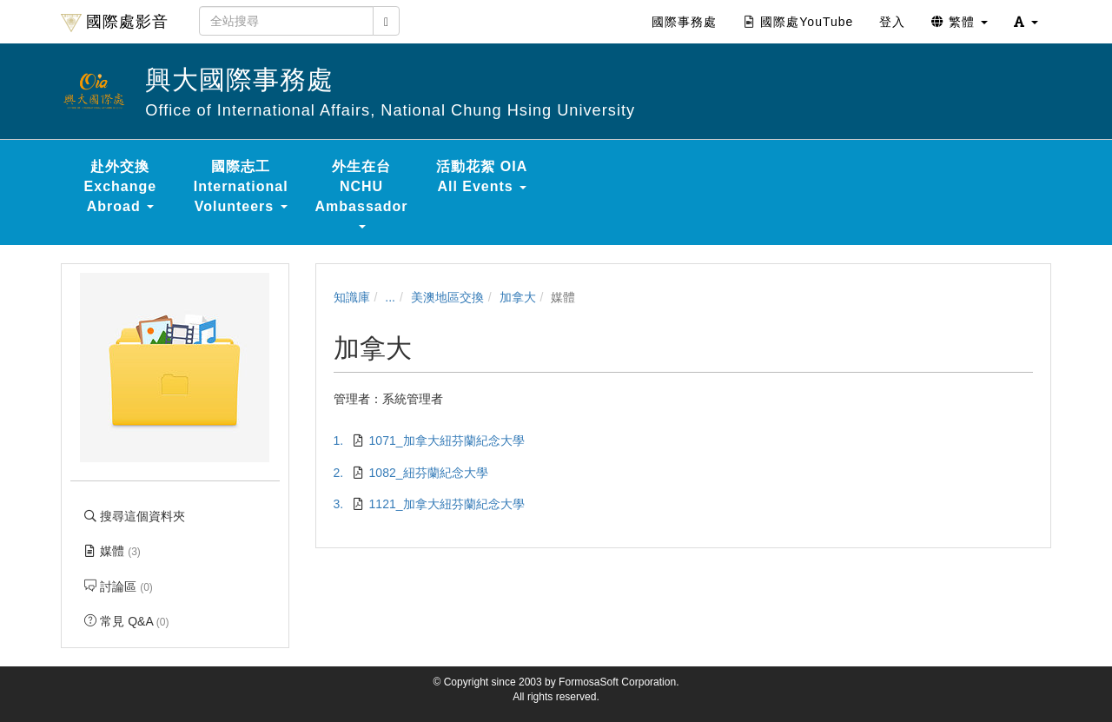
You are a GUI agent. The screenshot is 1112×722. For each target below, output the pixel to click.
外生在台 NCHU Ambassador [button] (361, 194)
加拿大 (518, 297)
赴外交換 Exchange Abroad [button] (120, 186)
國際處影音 (115, 22)
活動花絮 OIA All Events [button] (481, 176)
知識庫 (352, 297)
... (390, 297)
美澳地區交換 (447, 297)
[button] (1026, 21)
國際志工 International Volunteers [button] (241, 186)
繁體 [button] (959, 22)
